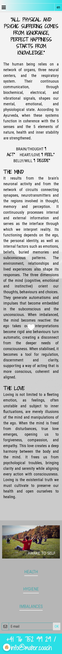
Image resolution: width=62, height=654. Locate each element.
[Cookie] (6, 647)
